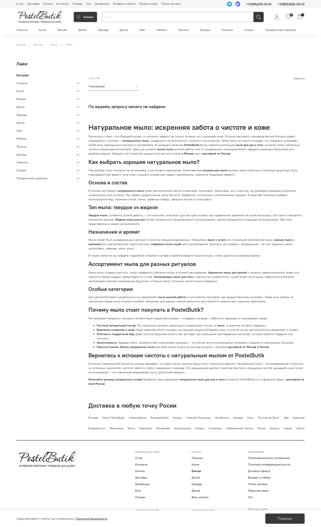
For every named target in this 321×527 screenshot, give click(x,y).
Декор (124, 30)
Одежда (103, 30)
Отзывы (77, 4)
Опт (88, 4)
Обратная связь (258, 490)
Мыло (54, 44)
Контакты (62, 4)
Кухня (42, 30)
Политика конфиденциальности (269, 464)
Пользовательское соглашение (269, 458)
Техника (183, 30)
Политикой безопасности (91, 518)
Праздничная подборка (280, 30)
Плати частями (171, 4)
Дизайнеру (102, 4)
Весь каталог (200, 497)
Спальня (21, 30)
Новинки (227, 30)
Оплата (48, 4)
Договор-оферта (259, 471)
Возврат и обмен (124, 4)
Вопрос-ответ (148, 4)
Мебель (162, 30)
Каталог (85, 17)
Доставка (33, 4)
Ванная (62, 30)
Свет (142, 30)
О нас (20, 4)
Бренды (205, 30)
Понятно (285, 518)
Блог (138, 490)
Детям (82, 30)
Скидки (249, 30)
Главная (21, 44)
